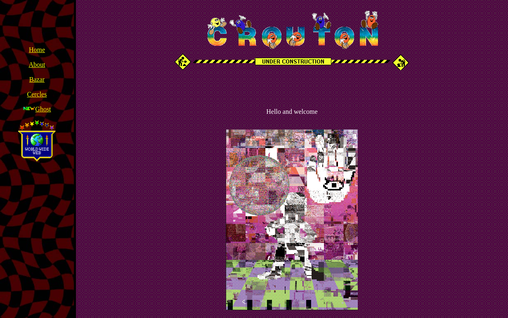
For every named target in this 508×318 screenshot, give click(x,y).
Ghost (43, 109)
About (36, 64)
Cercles (37, 94)
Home (37, 49)
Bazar (37, 79)
